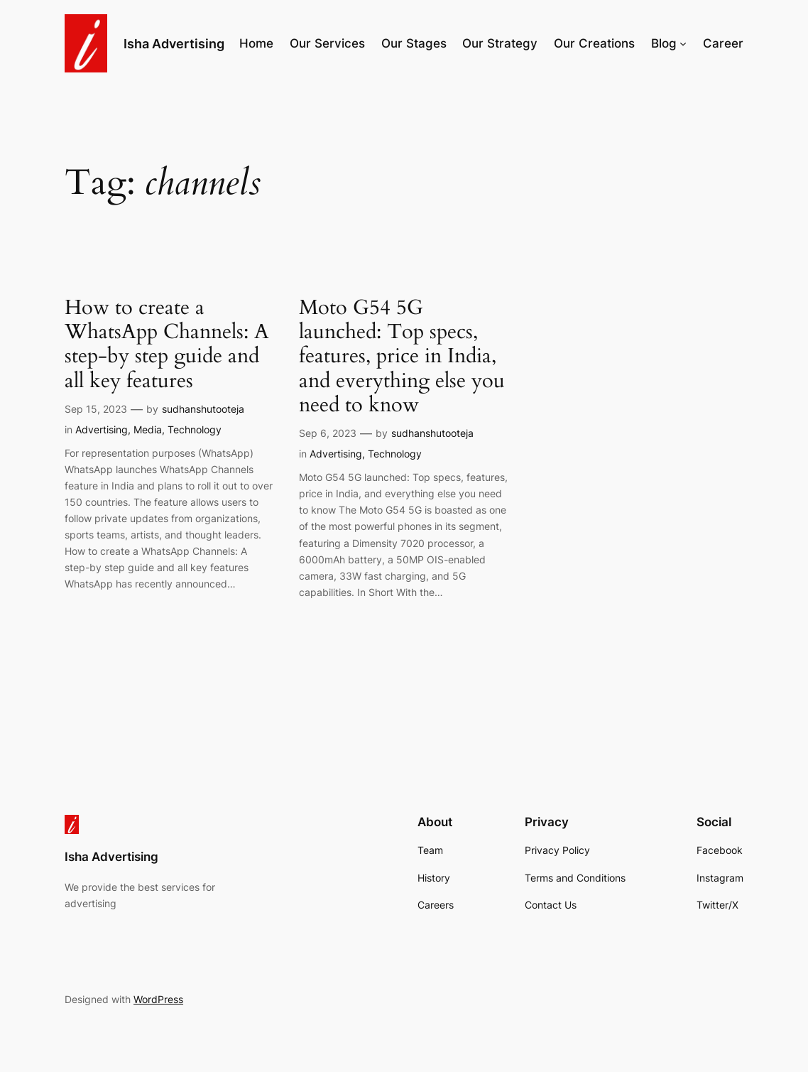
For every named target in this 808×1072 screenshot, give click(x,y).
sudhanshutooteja (203, 409)
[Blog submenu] (683, 43)
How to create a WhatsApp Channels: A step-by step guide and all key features (167, 344)
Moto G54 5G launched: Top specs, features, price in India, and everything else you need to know (402, 356)
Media (147, 429)
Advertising (101, 429)
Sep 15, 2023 (96, 409)
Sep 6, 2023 (327, 433)
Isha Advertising (174, 43)
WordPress (158, 999)
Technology (195, 429)
